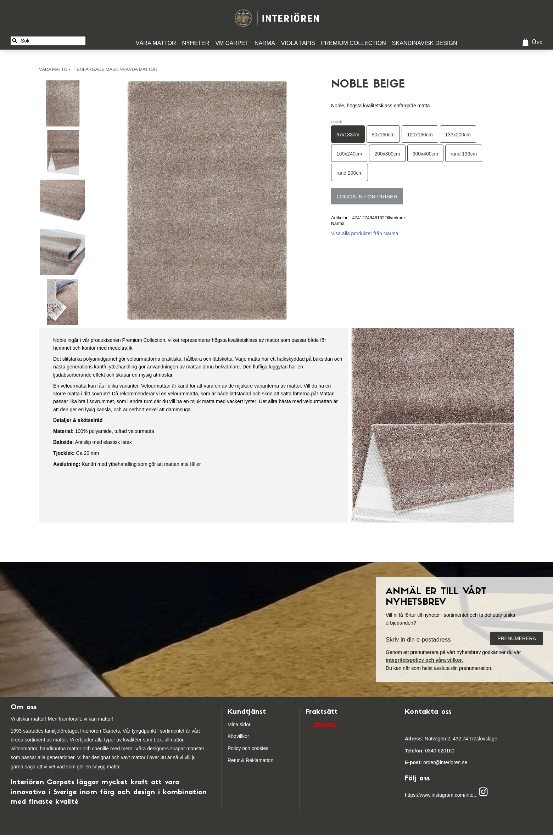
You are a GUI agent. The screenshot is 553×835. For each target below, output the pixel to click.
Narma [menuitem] (265, 43)
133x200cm (458, 134)
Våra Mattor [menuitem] (156, 43)
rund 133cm (464, 154)
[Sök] (14, 40)
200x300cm (387, 154)
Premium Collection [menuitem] (353, 43)
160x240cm (349, 154)
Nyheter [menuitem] (196, 43)
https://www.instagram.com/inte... (441, 795)
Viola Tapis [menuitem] (298, 43)
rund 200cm (349, 173)
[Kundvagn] (530, 43)
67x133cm (347, 134)
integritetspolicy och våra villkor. (424, 660)
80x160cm (383, 134)
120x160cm (419, 134)
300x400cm (425, 154)
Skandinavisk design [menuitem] (424, 43)
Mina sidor (239, 724)
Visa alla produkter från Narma (364, 233)
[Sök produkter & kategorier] (51, 40)
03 (418, 751)
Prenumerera (516, 638)
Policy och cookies (248, 748)
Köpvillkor (238, 736)
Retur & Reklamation (250, 760)
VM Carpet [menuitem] (231, 43)
